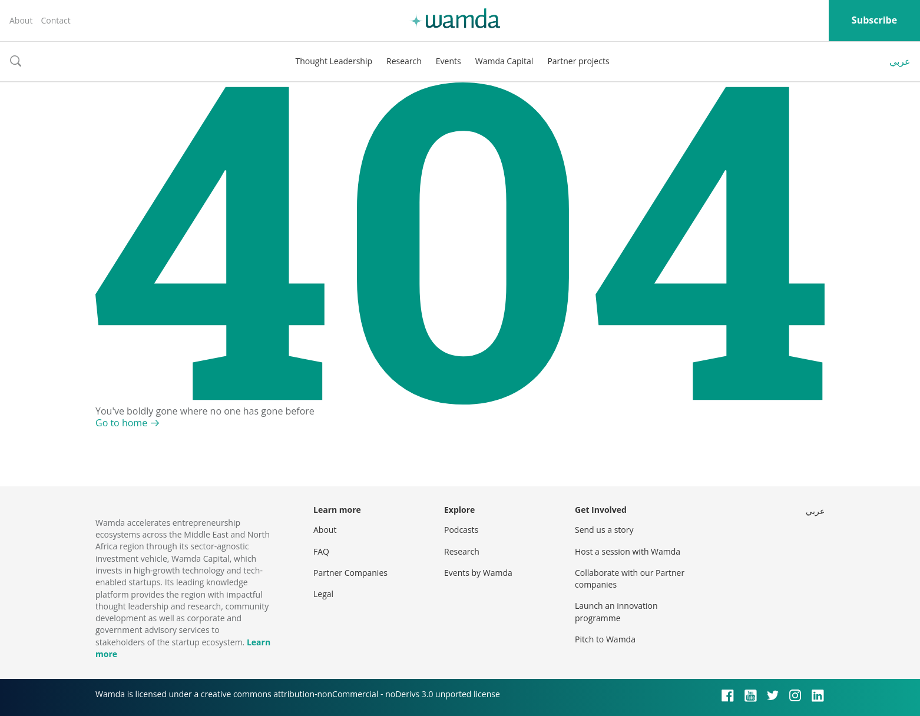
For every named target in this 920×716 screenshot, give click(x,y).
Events (448, 61)
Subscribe (874, 20)
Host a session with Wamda (627, 551)
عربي (900, 61)
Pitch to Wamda (605, 639)
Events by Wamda (478, 572)
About (20, 20)
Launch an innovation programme (616, 611)
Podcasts (461, 529)
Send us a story (604, 529)
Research (404, 61)
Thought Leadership (333, 61)
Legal (323, 593)
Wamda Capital (504, 61)
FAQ (321, 551)
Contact (55, 20)
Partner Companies (350, 572)
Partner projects (578, 61)
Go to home (121, 422)
